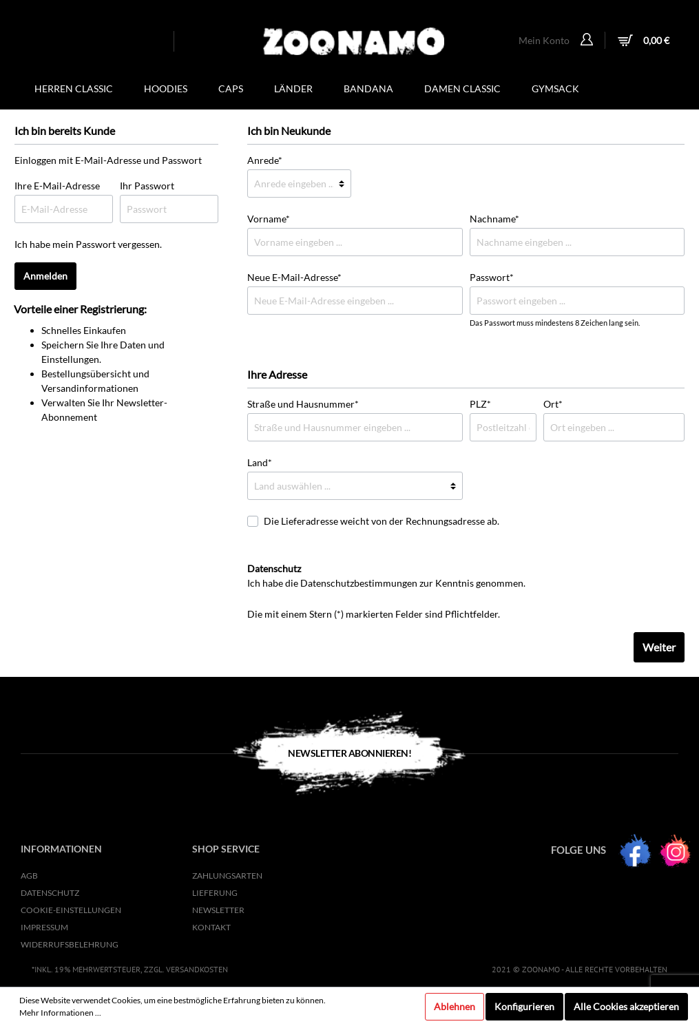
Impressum (44, 927)
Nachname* (494, 218)
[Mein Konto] (588, 40)
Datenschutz (50, 893)
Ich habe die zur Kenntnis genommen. (386, 576)
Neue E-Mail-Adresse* (294, 277)
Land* (259, 462)
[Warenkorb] (641, 41)
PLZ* (480, 404)
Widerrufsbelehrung (69, 944)
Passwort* (492, 277)
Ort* (553, 404)
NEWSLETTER (218, 910)
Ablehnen (454, 1006)
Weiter (659, 646)
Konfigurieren (524, 1006)
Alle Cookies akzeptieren (626, 1006)
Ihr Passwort (147, 185)
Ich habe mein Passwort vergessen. (88, 244)
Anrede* (264, 160)
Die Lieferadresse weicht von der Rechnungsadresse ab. (381, 521)
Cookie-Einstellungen (71, 910)
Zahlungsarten (227, 875)
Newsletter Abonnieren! (349, 753)
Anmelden (45, 276)
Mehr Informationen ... (60, 1012)
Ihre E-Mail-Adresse (57, 185)
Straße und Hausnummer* (303, 404)
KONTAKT (211, 927)
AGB (29, 875)
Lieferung (215, 893)
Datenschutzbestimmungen (358, 583)
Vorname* (268, 218)
